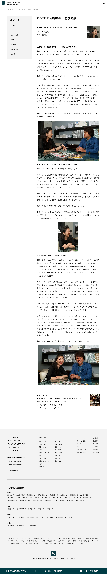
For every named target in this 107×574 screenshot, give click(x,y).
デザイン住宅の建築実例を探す (16, 457)
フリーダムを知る (12, 437)
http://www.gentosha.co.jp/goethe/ (49, 408)
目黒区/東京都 (77, 497)
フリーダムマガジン (13, 447)
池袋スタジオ (42, 450)
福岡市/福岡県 (20, 525)
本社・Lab (58, 461)
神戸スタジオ (59, 444)
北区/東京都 (63, 495)
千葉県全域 (70, 500)
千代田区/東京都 (34, 497)
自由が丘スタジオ (44, 452)
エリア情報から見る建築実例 (15, 488)
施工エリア (80, 443)
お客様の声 (96, 452)
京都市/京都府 (69, 517)
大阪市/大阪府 (40, 517)
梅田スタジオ (59, 441)
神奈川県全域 (87, 497)
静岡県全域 (31, 509)
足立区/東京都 (20, 495)
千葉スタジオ (42, 464)
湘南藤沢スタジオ (44, 461)
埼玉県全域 (48, 500)
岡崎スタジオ (59, 452)
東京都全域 (10, 495)
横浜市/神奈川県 (37, 500)
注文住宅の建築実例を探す (15, 461)
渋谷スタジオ (42, 441)
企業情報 (95, 443)
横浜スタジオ (42, 458)
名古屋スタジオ (59, 450)
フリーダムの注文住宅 (13, 440)
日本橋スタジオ (43, 447)
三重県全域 (49, 509)
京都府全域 (59, 517)
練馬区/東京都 (57, 497)
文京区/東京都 (46, 497)
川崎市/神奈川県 (12, 500)
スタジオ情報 (42, 437)
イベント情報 (81, 438)
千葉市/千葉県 (80, 500)
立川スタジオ (42, 455)
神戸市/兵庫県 (20, 517)
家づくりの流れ (81, 441)
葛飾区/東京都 (54, 495)
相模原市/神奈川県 (24, 500)
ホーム (9, 9)
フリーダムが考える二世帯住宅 (16, 444)
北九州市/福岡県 (32, 525)
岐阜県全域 (40, 509)
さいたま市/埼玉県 (59, 500)
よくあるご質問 (81, 449)
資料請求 (95, 438)
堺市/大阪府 (50, 517)
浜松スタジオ (59, 455)
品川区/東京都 (84, 495)
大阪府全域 (30, 517)
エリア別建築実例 (12, 470)
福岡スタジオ (59, 458)
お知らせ (95, 449)
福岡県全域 (10, 525)
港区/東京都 (66, 497)
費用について (81, 446)
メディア (16, 9)
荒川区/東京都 (31, 495)
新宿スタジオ (42, 444)
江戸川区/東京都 (42, 495)
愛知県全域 (10, 509)
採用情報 (95, 446)
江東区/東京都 (74, 495)
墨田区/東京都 (11, 497)
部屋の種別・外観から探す (15, 464)
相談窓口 (95, 441)
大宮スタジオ (42, 467)
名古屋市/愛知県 (21, 509)
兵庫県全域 (10, 517)
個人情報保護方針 (82, 452)
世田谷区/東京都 (23, 497)
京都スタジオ (59, 447)
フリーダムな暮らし (13, 450)
